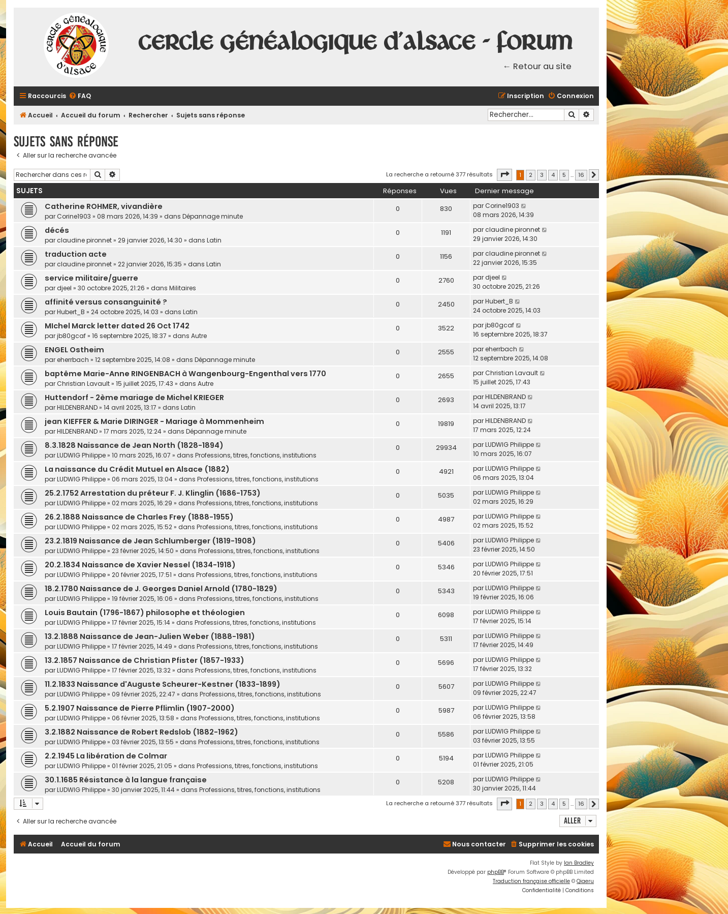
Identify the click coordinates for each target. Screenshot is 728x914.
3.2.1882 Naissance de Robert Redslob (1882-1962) (141, 732)
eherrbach (73, 359)
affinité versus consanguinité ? (106, 302)
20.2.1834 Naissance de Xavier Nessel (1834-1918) (140, 565)
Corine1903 (74, 216)
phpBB (495, 872)
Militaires (182, 288)
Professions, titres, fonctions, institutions (255, 455)
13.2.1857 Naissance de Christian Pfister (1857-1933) (144, 660)
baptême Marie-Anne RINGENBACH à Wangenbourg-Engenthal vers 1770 (185, 374)
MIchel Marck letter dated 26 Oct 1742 (117, 326)
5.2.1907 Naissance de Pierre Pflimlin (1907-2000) (140, 708)
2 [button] (530, 175)
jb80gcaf (71, 335)
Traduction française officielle (531, 881)
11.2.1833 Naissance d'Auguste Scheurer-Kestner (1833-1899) (162, 684)
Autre (199, 335)
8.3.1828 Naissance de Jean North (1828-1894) (134, 445)
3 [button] (542, 175)
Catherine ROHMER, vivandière (104, 206)
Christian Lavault (83, 383)
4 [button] (553, 175)
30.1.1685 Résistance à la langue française (126, 780)
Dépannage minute (212, 216)
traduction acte (76, 254)
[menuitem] (80, 96)
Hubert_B (71, 312)
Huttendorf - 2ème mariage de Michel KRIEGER (134, 397)
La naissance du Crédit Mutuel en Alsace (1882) (137, 469)
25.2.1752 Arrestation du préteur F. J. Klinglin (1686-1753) (153, 493)
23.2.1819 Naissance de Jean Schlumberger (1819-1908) (150, 541)
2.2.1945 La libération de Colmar (106, 756)
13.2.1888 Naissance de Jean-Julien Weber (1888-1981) (150, 636)
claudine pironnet (84, 240)
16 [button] (581, 175)
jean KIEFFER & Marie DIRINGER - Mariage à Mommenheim (154, 421)
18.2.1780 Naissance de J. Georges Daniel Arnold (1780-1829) (161, 589)
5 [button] (564, 175)
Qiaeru (585, 881)
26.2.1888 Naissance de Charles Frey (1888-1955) (139, 517)
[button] (504, 175)
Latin (214, 240)
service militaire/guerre (91, 278)
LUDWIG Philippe (81, 455)
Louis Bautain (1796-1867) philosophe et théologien (145, 612)
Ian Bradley (579, 863)
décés (57, 230)
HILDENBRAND (77, 407)
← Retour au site (537, 66)
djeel (64, 288)
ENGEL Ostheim (74, 350)
